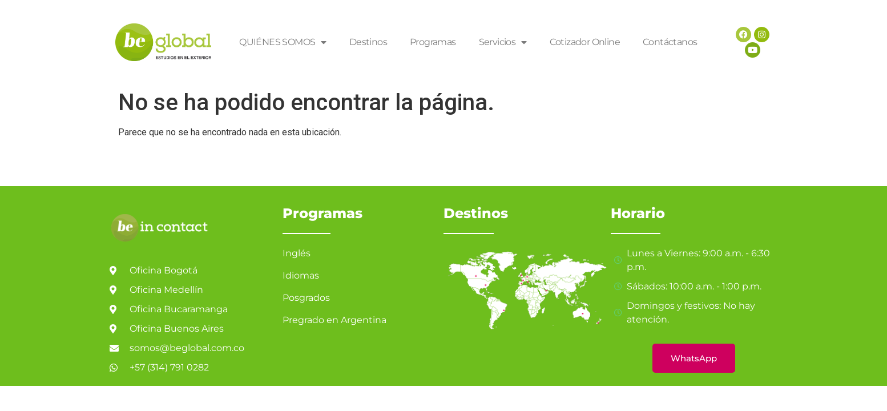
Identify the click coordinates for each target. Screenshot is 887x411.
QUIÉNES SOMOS (282, 42)
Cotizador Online (585, 42)
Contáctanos (670, 42)
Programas (433, 42)
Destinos (368, 42)
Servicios (503, 42)
